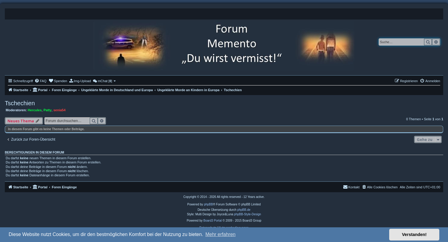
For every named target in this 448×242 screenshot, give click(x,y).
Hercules (34, 110)
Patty (48, 110)
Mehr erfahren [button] (220, 234)
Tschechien (20, 103)
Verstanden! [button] (414, 234)
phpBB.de (244, 209)
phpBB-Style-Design (247, 214)
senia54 (59, 110)
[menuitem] (41, 81)
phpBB (208, 204)
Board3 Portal (212, 220)
